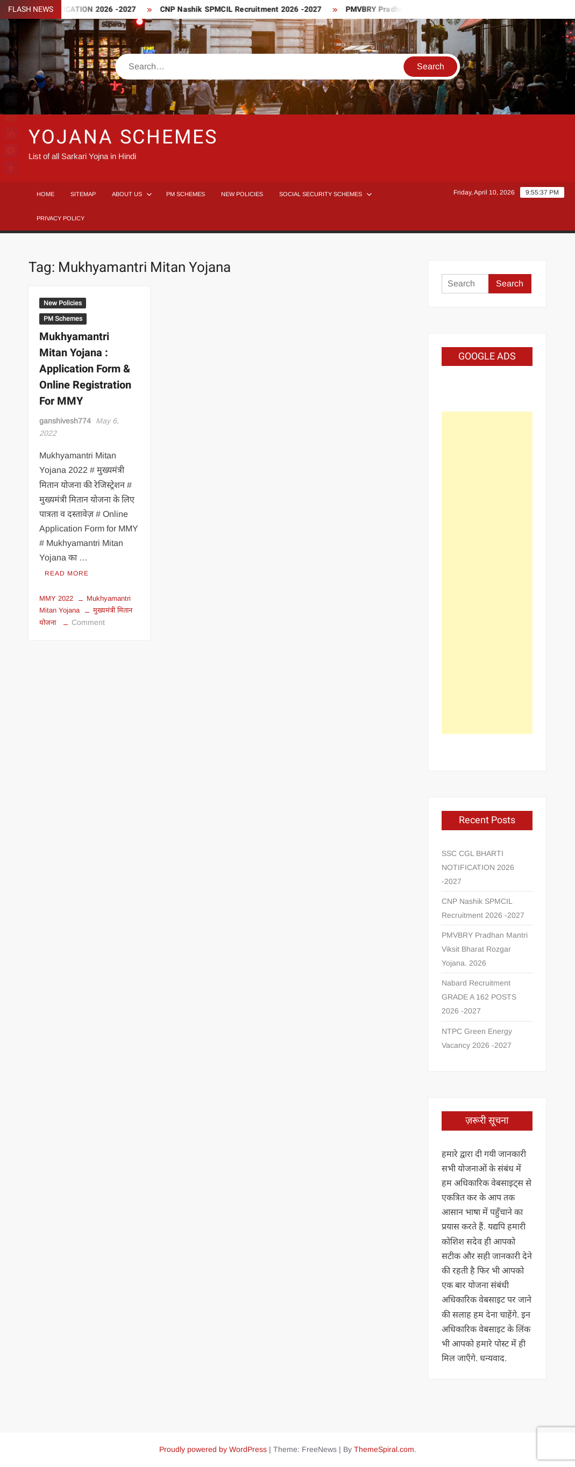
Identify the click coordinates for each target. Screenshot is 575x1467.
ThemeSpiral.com (384, 1449)
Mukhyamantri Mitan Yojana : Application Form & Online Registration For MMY (85, 369)
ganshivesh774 (65, 420)
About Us (127, 194)
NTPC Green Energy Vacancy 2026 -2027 (477, 1038)
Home (45, 194)
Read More (67, 573)
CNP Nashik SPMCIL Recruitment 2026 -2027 (249, 9)
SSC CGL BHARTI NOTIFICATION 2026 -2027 (478, 867)
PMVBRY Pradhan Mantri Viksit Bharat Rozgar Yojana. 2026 (485, 949)
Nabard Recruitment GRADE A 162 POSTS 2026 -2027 (479, 997)
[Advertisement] (487, 573)
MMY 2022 (56, 598)
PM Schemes (185, 194)
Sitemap (83, 194)
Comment (88, 622)
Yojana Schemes (123, 137)
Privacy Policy (60, 218)
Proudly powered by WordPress (213, 1449)
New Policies (242, 194)
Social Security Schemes (320, 194)
